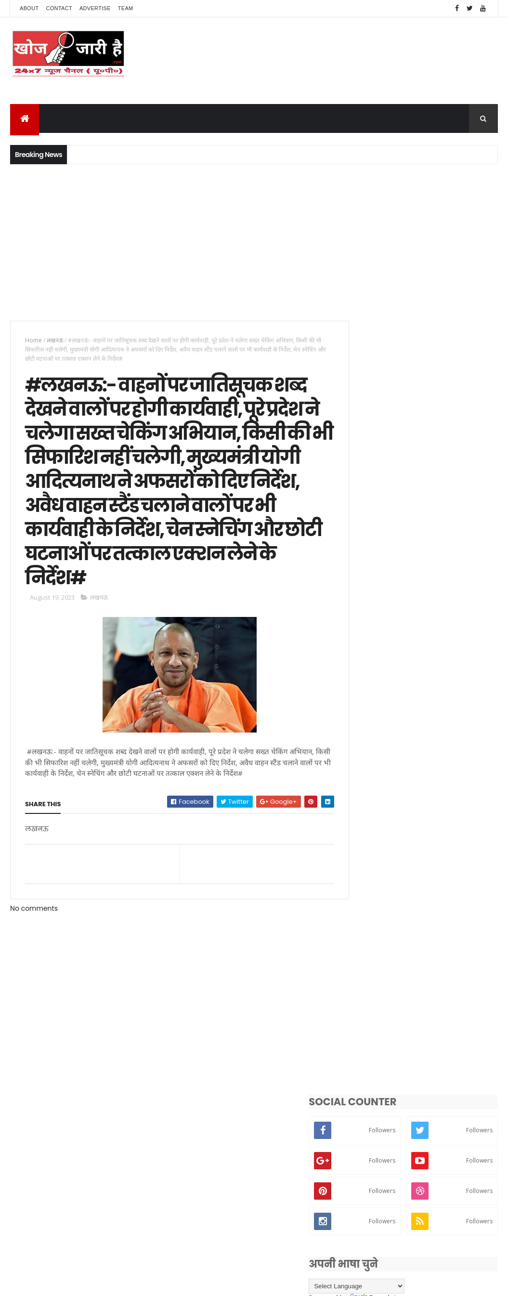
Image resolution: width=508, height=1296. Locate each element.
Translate (413, 645)
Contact (59, 8)
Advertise (95, 8)
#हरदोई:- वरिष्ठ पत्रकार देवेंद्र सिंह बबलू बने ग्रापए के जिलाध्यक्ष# (436, 787)
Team (125, 8)
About (29, 8)
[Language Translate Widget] (395, 633)
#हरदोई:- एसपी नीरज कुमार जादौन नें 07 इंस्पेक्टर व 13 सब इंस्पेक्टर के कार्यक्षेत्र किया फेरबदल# (443, 695)
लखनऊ (55, 340)
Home (33, 340)
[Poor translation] (35, 1155)
